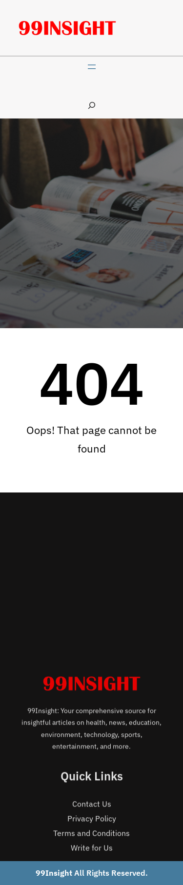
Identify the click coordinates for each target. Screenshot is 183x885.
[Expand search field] (92, 105)
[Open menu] (91, 67)
